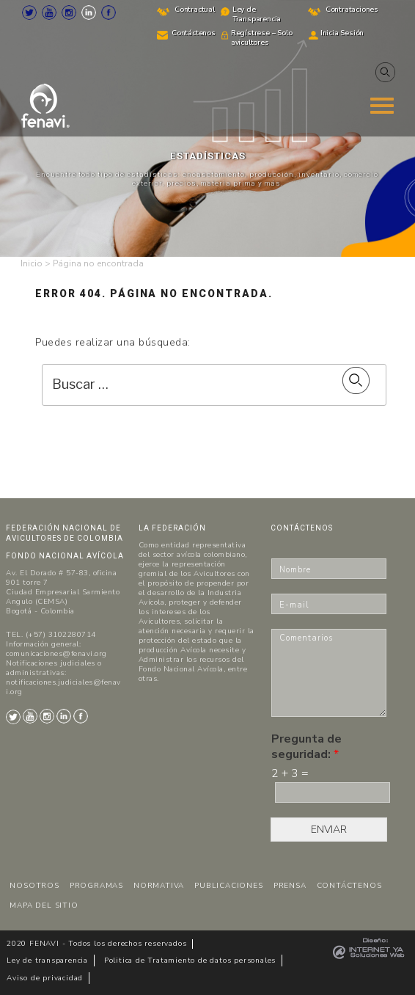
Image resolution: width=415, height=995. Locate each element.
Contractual (195, 9)
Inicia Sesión (342, 33)
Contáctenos (194, 33)
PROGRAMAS (96, 886)
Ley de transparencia (47, 960)
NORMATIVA (158, 886)
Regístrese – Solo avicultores (262, 38)
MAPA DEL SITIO (44, 905)
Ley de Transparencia (256, 14)
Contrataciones (352, 9)
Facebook (108, 12)
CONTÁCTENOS (349, 886)
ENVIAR (329, 830)
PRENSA (289, 886)
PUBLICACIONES (228, 886)
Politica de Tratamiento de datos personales (190, 960)
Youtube (49, 12)
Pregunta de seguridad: (306, 747)
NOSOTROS (34, 886)
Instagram (69, 12)
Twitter (29, 12)
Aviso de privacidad (45, 978)
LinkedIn (88, 12)
